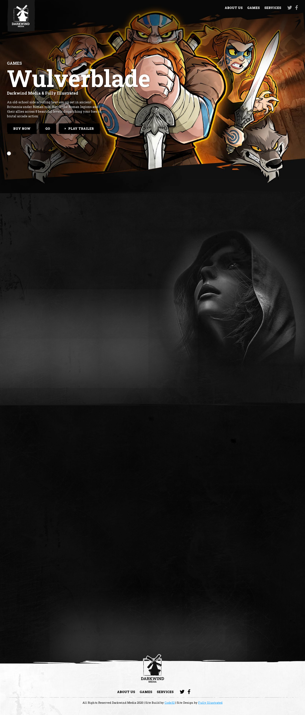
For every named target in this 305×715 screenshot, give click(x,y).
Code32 (170, 703)
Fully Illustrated (210, 703)
